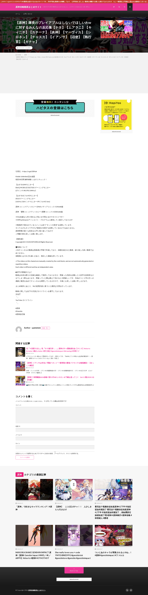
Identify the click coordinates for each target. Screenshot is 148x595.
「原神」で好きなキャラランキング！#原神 (34, 508)
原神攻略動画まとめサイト (37, 590)
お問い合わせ (27, 14)
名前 (18, 426)
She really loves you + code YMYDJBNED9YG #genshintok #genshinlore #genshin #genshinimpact (73, 555)
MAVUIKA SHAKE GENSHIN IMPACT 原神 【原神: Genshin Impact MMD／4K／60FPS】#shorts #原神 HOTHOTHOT (33, 555)
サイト (18, 443)
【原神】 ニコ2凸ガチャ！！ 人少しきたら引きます (73, 508)
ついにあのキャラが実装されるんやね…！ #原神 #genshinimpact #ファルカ (113, 553)
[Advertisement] (74, 76)
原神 (29, 47)
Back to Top (74, 571)
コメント (18, 405)
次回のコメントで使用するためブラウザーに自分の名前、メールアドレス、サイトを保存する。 (48, 453)
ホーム (18, 14)
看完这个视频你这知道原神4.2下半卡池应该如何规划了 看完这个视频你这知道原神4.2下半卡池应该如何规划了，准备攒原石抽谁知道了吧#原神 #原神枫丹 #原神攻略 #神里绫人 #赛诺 (113, 512)
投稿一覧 (45, 328)
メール (19, 435)
